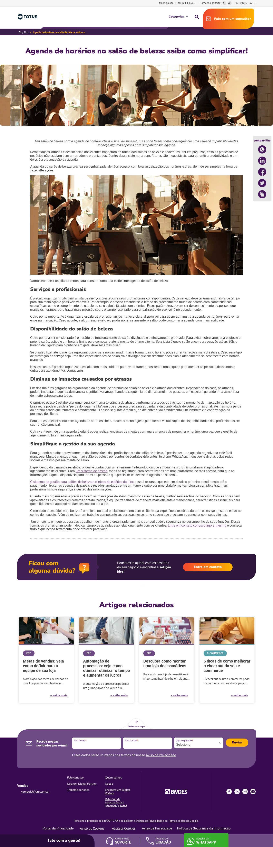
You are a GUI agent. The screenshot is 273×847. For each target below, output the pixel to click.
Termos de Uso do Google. (183, 821)
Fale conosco (75, 778)
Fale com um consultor (232, 19)
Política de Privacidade (149, 821)
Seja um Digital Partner (82, 784)
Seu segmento (184, 740)
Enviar (237, 742)
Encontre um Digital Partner (117, 791)
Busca (197, 17)
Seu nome (80, 740)
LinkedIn (237, 791)
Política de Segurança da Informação (204, 828)
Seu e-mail (131, 740)
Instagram (245, 791)
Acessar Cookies (124, 828)
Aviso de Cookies (92, 828)
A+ (224, 2)
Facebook (229, 791)
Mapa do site (166, 2)
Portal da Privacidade (58, 828)
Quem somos (113, 778)
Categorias (176, 17)
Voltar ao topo (136, 726)
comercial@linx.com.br (35, 792)
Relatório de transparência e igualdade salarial (116, 802)
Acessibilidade (187, 2)
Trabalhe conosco (78, 790)
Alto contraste (246, 2)
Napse (109, 784)
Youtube (253, 791)
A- (229, 2)
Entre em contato (208, 567)
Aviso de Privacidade (161, 755)
